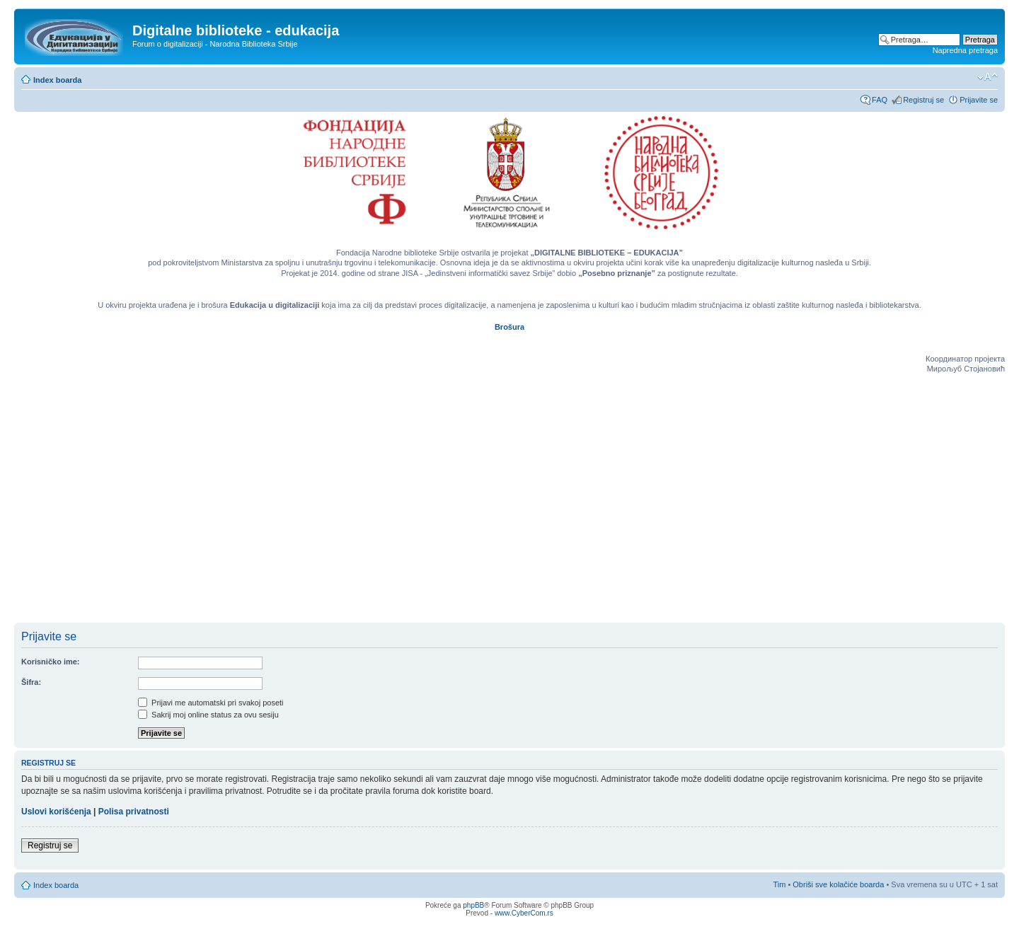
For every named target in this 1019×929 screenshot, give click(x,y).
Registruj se (923, 100)
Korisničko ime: (50, 661)
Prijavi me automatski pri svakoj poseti (211, 702)
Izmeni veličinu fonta (987, 77)
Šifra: (31, 682)
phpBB (473, 905)
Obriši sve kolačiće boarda (838, 884)
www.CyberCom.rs (524, 913)
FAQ (879, 100)
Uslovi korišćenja (56, 812)
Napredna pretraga (965, 50)
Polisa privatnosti (133, 812)
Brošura (509, 327)
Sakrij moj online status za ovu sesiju (208, 714)
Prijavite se (979, 100)
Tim (779, 884)
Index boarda (57, 80)
